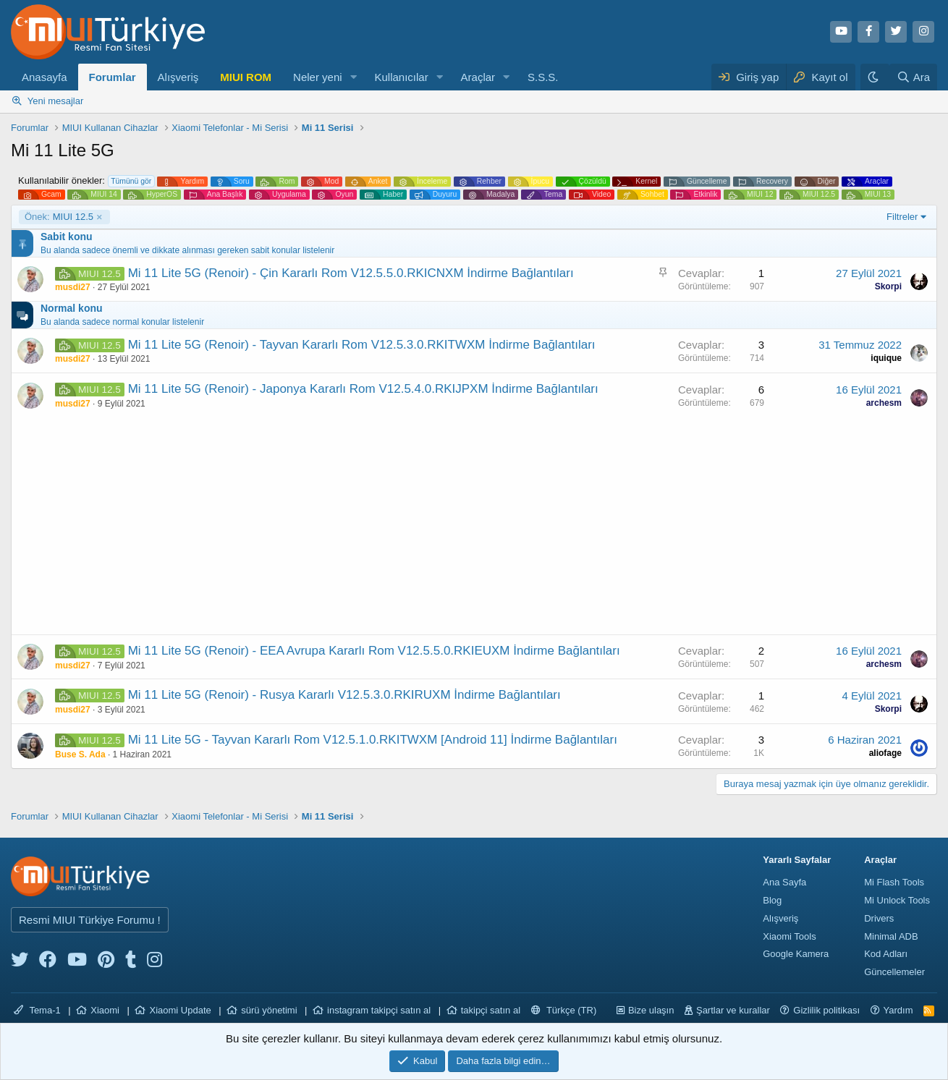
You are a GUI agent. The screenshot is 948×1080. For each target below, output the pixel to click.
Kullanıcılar (401, 77)
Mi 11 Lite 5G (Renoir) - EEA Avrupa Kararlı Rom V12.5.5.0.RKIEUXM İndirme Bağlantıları (374, 651)
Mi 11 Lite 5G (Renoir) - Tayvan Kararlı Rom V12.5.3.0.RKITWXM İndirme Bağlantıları (362, 345)
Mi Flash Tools (894, 882)
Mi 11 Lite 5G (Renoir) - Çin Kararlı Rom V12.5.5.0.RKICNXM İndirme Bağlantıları (351, 273)
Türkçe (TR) (564, 1010)
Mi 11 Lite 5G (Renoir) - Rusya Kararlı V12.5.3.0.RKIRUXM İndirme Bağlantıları (344, 695)
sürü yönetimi (269, 1010)
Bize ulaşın (651, 1010)
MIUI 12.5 (59, 217)
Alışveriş (178, 77)
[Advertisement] (474, 526)
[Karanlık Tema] (874, 77)
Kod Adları (885, 953)
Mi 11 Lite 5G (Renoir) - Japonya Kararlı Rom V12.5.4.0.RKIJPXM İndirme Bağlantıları (363, 389)
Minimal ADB (891, 936)
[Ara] (913, 77)
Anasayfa (44, 77)
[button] (353, 77)
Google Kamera (796, 953)
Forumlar (112, 77)
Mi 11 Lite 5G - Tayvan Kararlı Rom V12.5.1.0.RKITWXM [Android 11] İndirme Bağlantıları (372, 740)
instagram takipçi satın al (379, 1010)
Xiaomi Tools (789, 936)
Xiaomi (104, 1010)
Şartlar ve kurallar (733, 1010)
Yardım (898, 1010)
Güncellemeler (894, 971)
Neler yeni (317, 77)
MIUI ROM (245, 77)
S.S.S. (543, 77)
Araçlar (478, 77)
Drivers (879, 918)
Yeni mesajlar (55, 100)
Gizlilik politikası (826, 1010)
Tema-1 (37, 1010)
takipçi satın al (490, 1010)
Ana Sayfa (784, 882)
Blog (772, 900)
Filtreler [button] (902, 216)
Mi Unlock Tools (897, 900)
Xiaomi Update (180, 1010)
